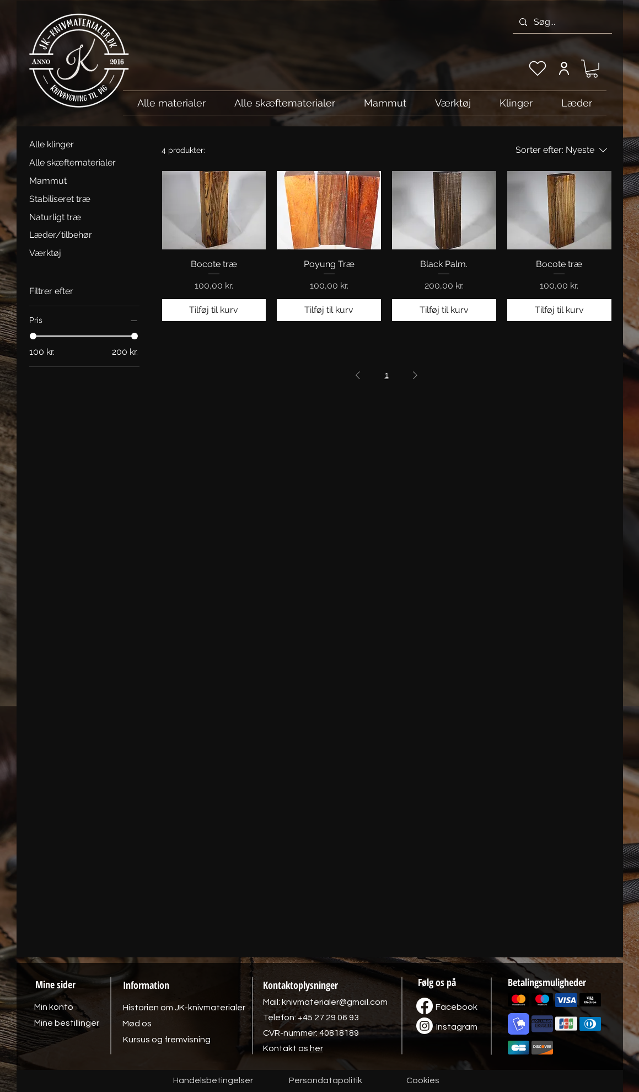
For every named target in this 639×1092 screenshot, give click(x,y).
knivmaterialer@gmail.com (335, 1002)
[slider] (33, 336)
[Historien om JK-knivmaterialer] (184, 1008)
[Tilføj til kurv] (214, 310)
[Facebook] (456, 1007)
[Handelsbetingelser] (213, 1081)
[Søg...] (561, 22)
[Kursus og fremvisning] (167, 1040)
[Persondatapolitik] (326, 1081)
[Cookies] (423, 1081)
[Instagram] (457, 1027)
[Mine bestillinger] (67, 1023)
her (316, 1048)
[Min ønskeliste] (538, 68)
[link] (592, 69)
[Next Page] (415, 375)
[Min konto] (564, 68)
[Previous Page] (357, 375)
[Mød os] (137, 1024)
